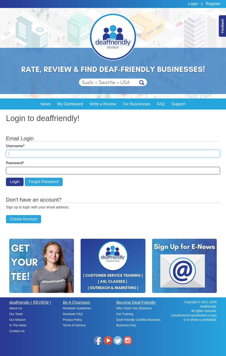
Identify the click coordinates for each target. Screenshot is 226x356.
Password (15, 163)
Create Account (23, 219)
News (46, 104)
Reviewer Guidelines (77, 308)
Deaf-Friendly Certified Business (138, 319)
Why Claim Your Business (134, 308)
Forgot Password (44, 181)
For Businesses (136, 104)
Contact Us (16, 331)
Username (15, 146)
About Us (15, 308)
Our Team (16, 314)
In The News (17, 325)
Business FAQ (126, 325)
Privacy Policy (72, 319)
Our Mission (17, 319)
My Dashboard (70, 104)
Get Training (124, 314)
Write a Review (103, 104)
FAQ (161, 104)
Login (193, 4)
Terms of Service (74, 325)
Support (178, 104)
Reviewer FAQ (73, 314)
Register (213, 4)
